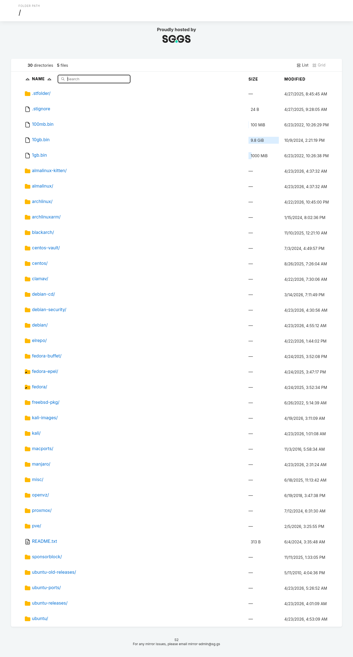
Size (253, 79)
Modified (295, 79)
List (302, 65)
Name (43, 78)
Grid (318, 65)
